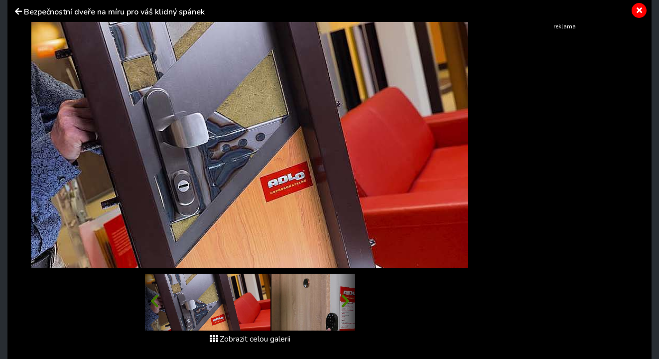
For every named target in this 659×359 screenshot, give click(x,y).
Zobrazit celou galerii (250, 339)
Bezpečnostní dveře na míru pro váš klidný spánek (114, 11)
